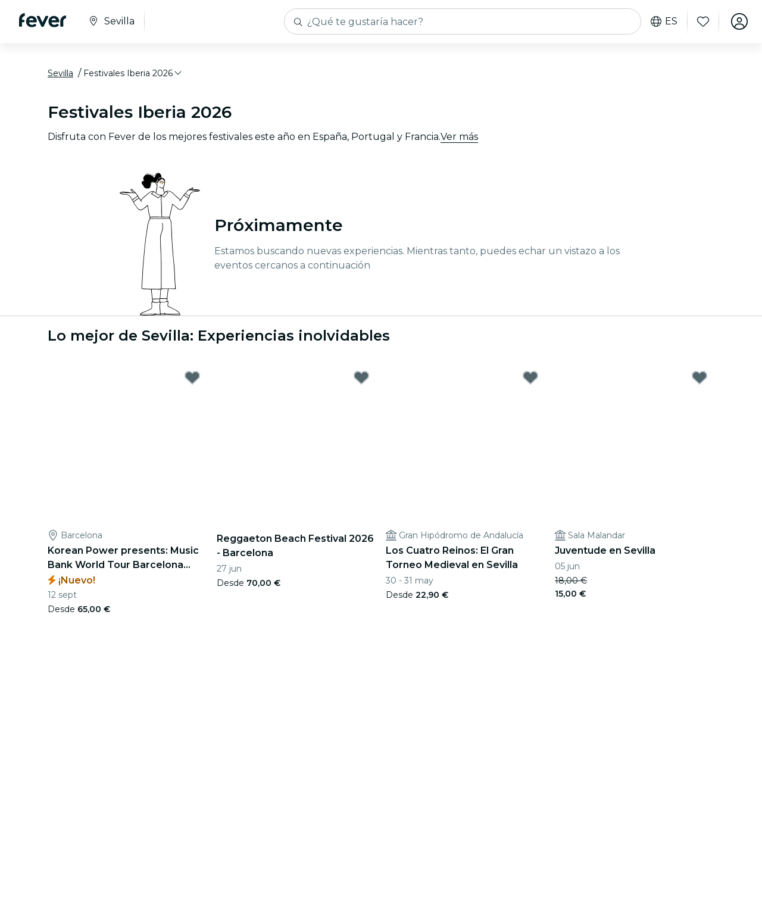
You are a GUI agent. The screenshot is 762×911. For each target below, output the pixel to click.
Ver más (459, 136)
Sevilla (60, 73)
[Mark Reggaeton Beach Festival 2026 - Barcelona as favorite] (361, 377)
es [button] (664, 21)
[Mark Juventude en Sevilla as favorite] (699, 377)
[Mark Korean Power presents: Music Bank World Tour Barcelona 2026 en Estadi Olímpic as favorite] (192, 377)
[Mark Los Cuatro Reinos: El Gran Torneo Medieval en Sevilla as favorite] (530, 377)
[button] (133, 73)
